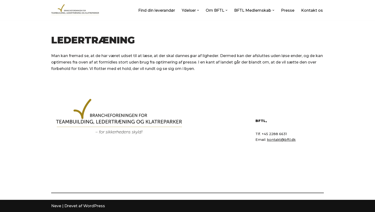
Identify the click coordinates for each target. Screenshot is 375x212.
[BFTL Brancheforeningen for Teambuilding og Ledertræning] (75, 10)
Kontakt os (312, 10)
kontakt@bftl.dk (281, 140)
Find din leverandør (156, 10)
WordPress (94, 206)
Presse (287, 10)
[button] (198, 10)
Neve (56, 206)
